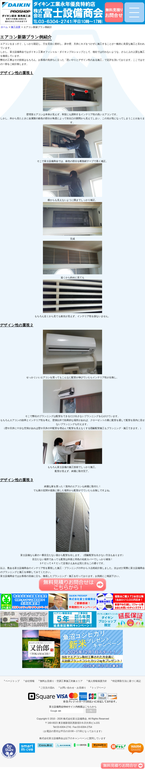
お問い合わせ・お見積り (73, 687)
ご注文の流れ (47, 687)
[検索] (66, 711)
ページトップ (12, 681)
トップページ (99, 687)
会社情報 (29, 681)
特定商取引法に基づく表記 (126, 681)
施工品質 (15, 27)
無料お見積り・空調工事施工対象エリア (61, 681)
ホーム (4, 27)
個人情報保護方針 (97, 681)
